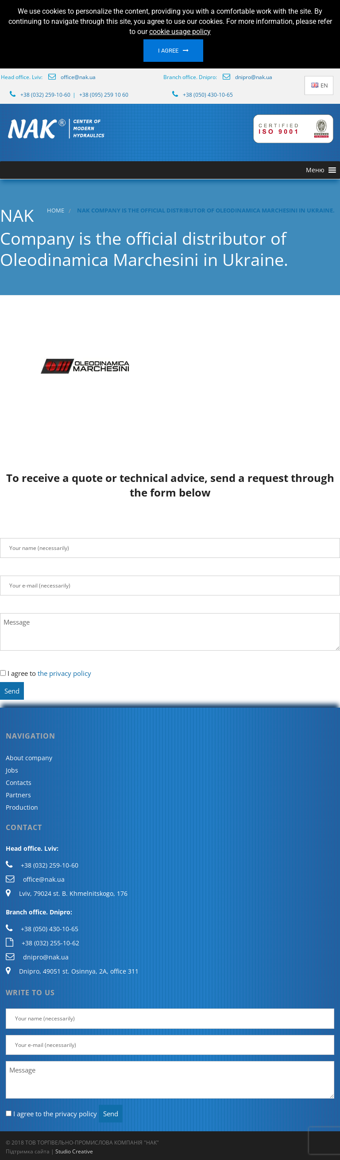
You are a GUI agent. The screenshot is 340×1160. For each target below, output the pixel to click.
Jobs (12, 770)
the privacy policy (64, 673)
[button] (315, 170)
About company (29, 758)
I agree (168, 50)
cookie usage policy (180, 31)
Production (22, 807)
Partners (18, 795)
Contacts (18, 782)
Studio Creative (74, 1151)
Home (55, 210)
